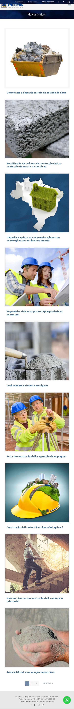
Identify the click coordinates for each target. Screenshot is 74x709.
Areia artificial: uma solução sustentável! (31, 672)
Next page (48, 683)
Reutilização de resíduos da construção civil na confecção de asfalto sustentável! (34, 165)
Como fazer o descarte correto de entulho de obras (36, 92)
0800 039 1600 (49, 2)
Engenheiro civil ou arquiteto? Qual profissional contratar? (35, 313)
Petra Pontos (35, 2)
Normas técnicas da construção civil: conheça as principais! (35, 600)
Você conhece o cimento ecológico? (27, 385)
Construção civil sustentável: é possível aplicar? (35, 527)
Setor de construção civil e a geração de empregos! (36, 456)
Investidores (21, 2)
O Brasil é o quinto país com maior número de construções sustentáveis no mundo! (33, 239)
